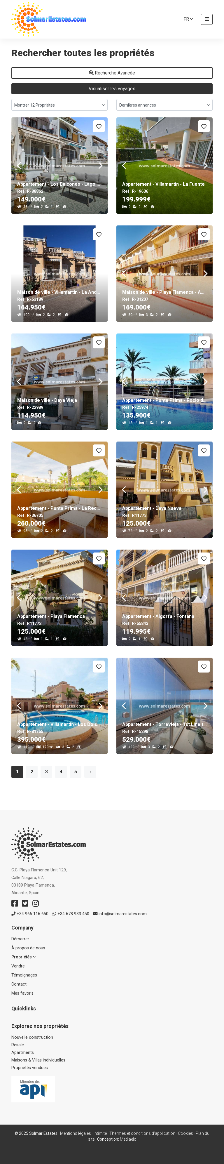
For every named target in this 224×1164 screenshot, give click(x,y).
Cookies (185, 1133)
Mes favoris (22, 993)
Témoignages (24, 975)
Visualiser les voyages (112, 88)
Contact (19, 984)
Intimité (100, 1133)
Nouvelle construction (32, 1037)
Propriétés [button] (23, 957)
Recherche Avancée (112, 73)
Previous (18, 165)
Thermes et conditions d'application (142, 1133)
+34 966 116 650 (29, 913)
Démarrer (20, 939)
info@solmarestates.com (120, 913)
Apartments (22, 1052)
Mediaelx (128, 1139)
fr (188, 19)
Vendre (18, 966)
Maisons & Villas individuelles (38, 1060)
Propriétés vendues (29, 1067)
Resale (17, 1045)
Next (100, 165)
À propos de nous (28, 948)
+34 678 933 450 (70, 913)
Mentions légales (75, 1133)
